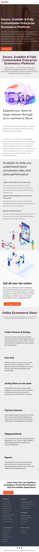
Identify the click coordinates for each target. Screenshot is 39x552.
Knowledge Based (26, 515)
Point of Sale (6, 532)
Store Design (6, 502)
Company (24, 512)
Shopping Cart (7, 510)
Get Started (6, 49)
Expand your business (9, 515)
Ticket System (6, 530)
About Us (23, 530)
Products (24, 499)
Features (6, 499)
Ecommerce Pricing (8, 521)
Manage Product (7, 508)
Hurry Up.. (8, 493)
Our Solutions (7, 528)
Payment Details (7, 537)
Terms (22, 523)
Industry (5, 541)
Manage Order (7, 506)
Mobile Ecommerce (26, 506)
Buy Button (6, 535)
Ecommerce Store (25, 508)
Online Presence (7, 517)
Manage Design (7, 504)
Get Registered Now (12, 304)
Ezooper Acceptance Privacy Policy (26, 518)
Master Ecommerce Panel (28, 504)
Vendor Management (26, 502)
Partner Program (7, 519)
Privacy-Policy (24, 521)
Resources (6, 512)
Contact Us (24, 532)
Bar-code (5, 539)
